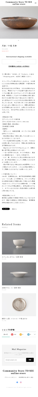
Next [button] (35, 22)
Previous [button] (3, 22)
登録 (30, 360)
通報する (14, 209)
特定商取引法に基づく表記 (26, 377)
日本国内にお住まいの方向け (19, 66)
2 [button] (18, 40)
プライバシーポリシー (11, 377)
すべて (6, 334)
